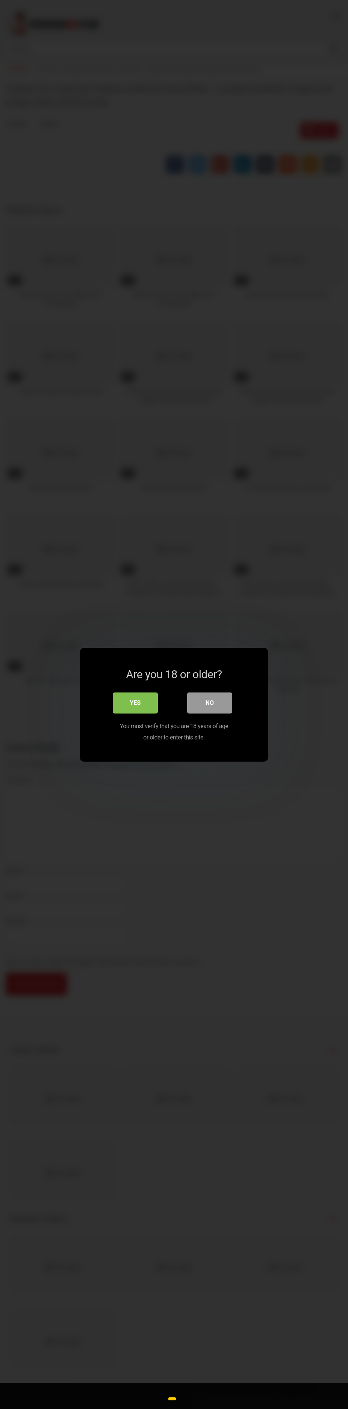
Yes (135, 702)
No (210, 702)
